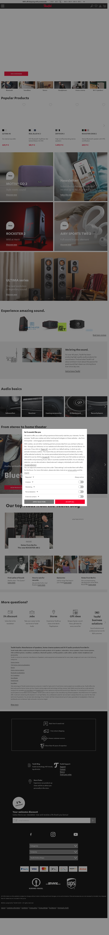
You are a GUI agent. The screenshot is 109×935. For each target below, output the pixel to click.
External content (31, 496)
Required (28, 477)
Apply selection (39, 502)
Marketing (28, 487)
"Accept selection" (30, 465)
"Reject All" (44, 449)
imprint (26, 473)
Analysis (28, 482)
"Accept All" (46, 457)
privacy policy (72, 470)
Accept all (70, 502)
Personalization (30, 492)
